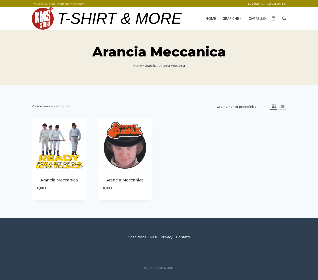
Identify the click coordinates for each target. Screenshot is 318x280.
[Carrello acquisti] (273, 18)
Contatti (183, 237)
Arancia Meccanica (59, 180)
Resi (153, 237)
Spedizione (137, 237)
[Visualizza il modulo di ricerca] (282, 19)
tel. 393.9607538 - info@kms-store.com (59, 4)
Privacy (166, 237)
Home (211, 18)
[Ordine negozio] (242, 107)
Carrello (257, 18)
